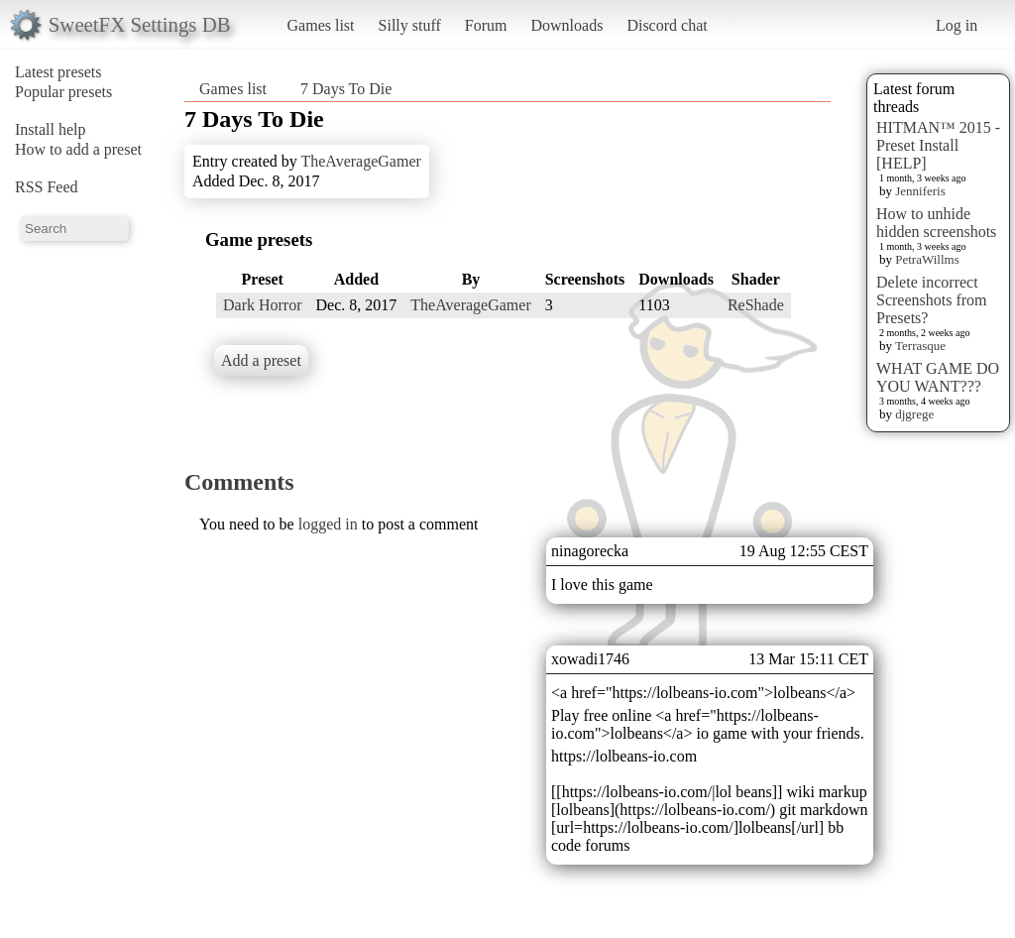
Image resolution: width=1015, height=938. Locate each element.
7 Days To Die (346, 88)
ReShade (756, 304)
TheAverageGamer (360, 161)
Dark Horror (262, 304)
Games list (321, 25)
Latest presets (58, 71)
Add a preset (261, 360)
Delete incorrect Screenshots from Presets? (931, 300)
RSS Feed (46, 186)
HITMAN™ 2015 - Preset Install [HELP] (938, 145)
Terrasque (920, 345)
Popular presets (63, 91)
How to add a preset (78, 149)
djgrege (914, 414)
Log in (956, 25)
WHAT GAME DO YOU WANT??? (937, 377)
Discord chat (666, 25)
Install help (50, 129)
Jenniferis (920, 190)
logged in (328, 524)
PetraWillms (927, 259)
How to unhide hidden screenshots (936, 222)
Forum (486, 25)
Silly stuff (410, 25)
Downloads (566, 25)
